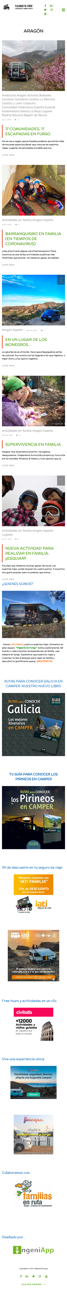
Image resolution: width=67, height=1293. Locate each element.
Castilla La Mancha (42, 99)
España (39, 107)
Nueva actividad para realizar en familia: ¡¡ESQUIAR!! (29, 553)
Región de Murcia (35, 115)
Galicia (24, 111)
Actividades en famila (17, 220)
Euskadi (50, 107)
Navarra (17, 115)
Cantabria (21, 99)
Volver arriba (33, 1284)
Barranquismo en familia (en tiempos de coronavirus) (33, 238)
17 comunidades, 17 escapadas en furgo (27, 131)
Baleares (45, 95)
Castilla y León (12, 103)
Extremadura (10, 111)
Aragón (22, 95)
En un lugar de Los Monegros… (26, 342)
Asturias (33, 95)
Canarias (8, 99)
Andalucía (9, 95)
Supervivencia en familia (33, 444)
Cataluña (29, 103)
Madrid (6, 115)
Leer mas (8, 155)
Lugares (47, 111)
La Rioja (35, 111)
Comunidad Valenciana (17, 107)
